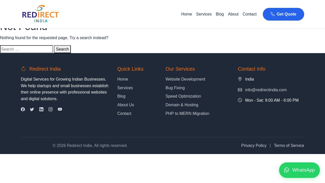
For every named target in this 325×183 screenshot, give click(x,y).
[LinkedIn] (41, 109)
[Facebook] (23, 109)
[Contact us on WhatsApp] (299, 170)
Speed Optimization (183, 96)
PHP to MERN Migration (187, 113)
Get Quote (283, 14)
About (233, 14)
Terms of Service (289, 145)
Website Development (185, 79)
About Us (125, 105)
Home (186, 14)
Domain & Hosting (182, 105)
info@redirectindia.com (266, 90)
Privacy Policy (254, 145)
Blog (220, 14)
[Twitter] (32, 109)
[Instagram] (50, 109)
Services (204, 14)
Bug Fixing (175, 88)
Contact (250, 14)
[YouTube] (60, 109)
